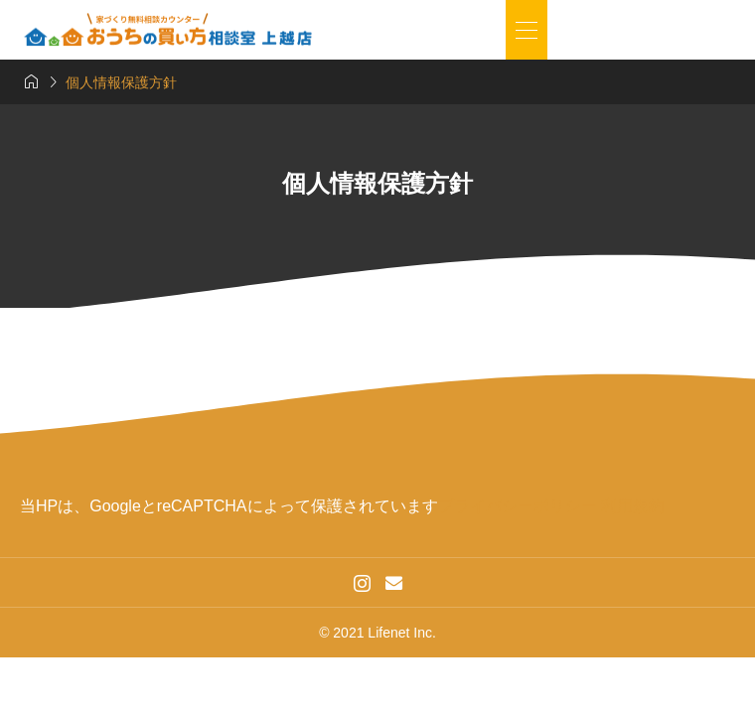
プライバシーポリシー (517, 506)
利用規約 (633, 506)
